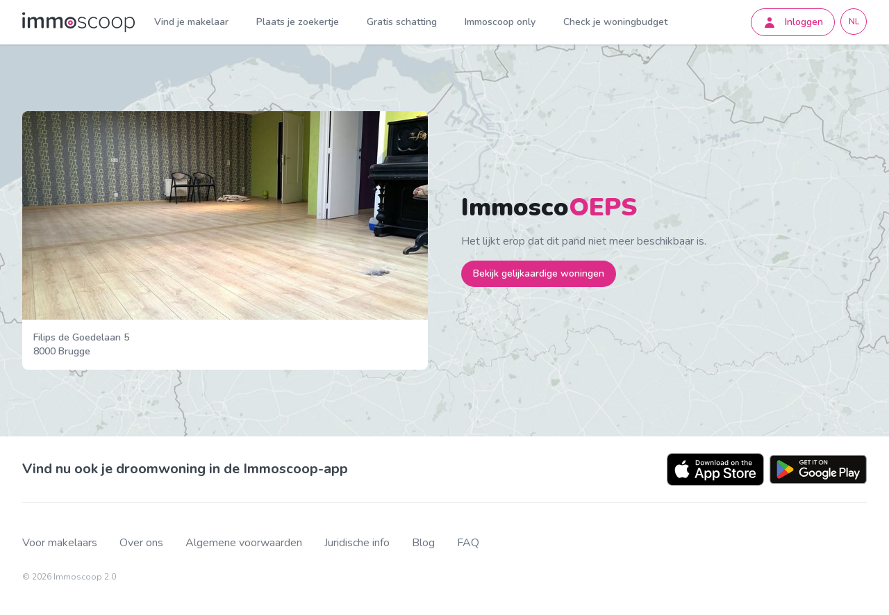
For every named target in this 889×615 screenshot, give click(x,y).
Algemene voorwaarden (243, 543)
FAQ (468, 543)
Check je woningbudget (615, 21)
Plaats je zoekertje (297, 21)
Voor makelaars (59, 543)
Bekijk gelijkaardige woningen (538, 273)
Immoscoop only (500, 21)
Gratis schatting (402, 21)
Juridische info (357, 543)
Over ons (141, 543)
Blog (423, 543)
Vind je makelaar (191, 21)
